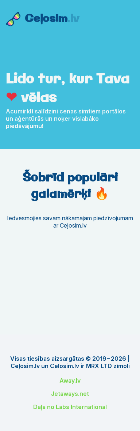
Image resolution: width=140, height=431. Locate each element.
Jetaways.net (70, 393)
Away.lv (70, 380)
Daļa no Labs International (70, 407)
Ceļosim (52, 19)
